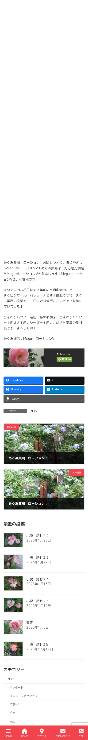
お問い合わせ (63, 733)
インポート (16, 687)
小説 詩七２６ (37, 601)
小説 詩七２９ (37, 536)
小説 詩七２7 (37, 579)
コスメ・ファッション (23, 696)
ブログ (33, 411)
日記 (12, 721)
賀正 (29, 623)
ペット (13, 713)
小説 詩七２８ (37, 557)
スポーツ (15, 705)
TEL (81, 733)
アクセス (42, 733)
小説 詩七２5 (37, 644)
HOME (24, 733)
